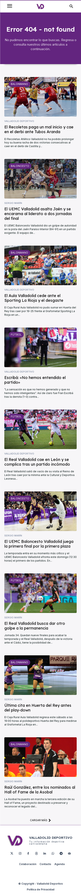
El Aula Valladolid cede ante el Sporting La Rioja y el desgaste (33, 298)
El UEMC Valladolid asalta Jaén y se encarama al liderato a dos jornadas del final (38, 213)
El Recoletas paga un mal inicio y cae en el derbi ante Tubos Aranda (38, 129)
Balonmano (19, 84)
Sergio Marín (13, 203)
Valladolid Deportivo (19, 121)
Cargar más (40, 820)
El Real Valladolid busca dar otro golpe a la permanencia (34, 626)
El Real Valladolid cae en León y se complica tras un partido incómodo (37, 462)
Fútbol (16, 334)
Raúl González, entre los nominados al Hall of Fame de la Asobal (39, 789)
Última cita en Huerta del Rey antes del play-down (37, 708)
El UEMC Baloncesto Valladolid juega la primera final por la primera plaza (38, 544)
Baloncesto (20, 166)
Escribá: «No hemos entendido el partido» (35, 380)
